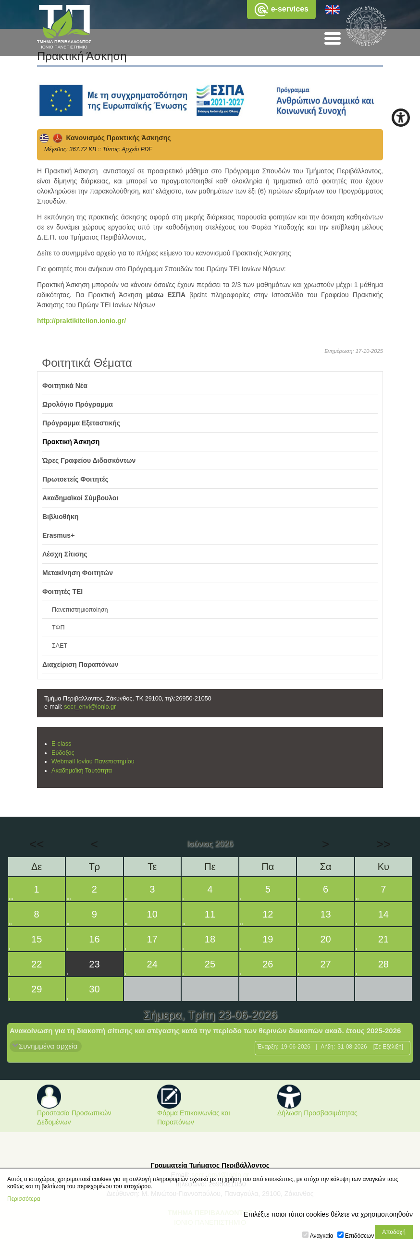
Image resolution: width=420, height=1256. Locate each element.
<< (36, 844)
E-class (61, 743)
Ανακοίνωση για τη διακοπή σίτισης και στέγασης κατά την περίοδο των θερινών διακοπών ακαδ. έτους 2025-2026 (205, 1031)
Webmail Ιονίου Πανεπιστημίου (93, 761)
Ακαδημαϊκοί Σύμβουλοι (80, 498)
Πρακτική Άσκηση (70, 442)
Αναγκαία (322, 1235)
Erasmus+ (58, 535)
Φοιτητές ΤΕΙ (62, 591)
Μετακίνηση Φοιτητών (77, 573)
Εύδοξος (62, 752)
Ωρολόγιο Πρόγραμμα (77, 404)
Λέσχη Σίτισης (64, 554)
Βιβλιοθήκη (60, 516)
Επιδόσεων (359, 1235)
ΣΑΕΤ (59, 645)
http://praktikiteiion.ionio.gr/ (81, 321)
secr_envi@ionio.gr (90, 706)
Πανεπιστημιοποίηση (80, 609)
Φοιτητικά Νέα (64, 385)
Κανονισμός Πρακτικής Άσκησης (105, 138)
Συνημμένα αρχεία (48, 1046)
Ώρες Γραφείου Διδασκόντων (89, 460)
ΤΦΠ (58, 627)
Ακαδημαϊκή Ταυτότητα (81, 770)
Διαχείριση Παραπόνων (80, 664)
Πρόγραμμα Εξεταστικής (81, 423)
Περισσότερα (23, 1199)
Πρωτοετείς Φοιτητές (75, 479)
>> (383, 844)
